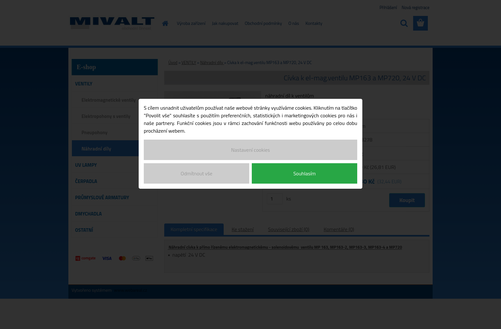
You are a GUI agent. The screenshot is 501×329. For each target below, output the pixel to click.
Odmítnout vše (196, 171)
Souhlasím (304, 171)
